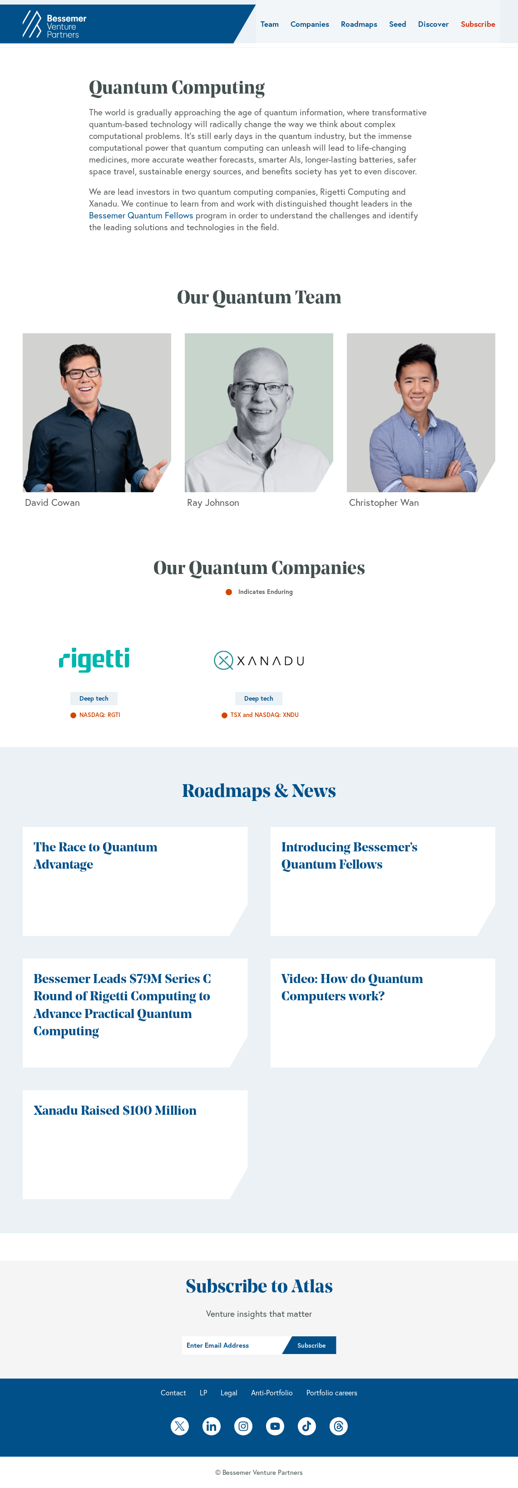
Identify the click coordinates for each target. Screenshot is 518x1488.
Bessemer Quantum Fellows (141, 215)
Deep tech (94, 698)
